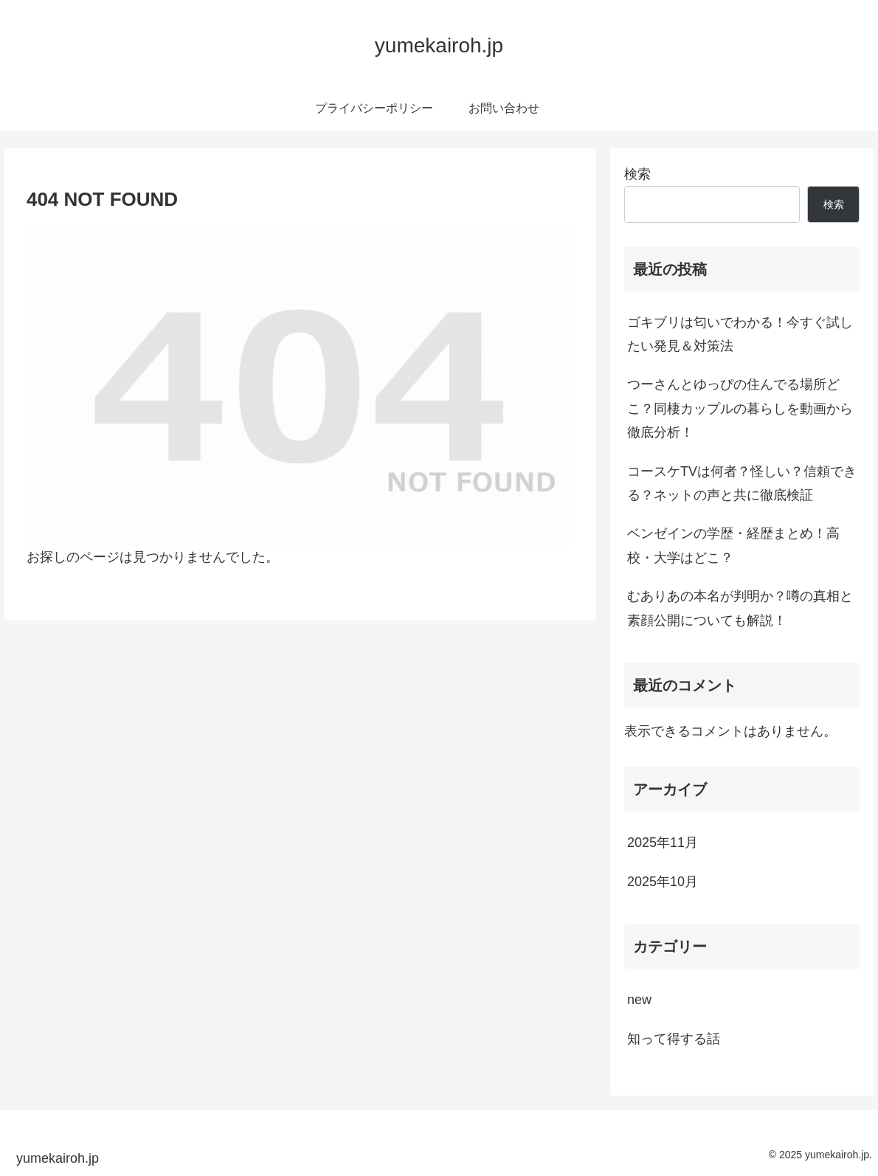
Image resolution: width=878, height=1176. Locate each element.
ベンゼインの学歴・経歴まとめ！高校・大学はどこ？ (733, 545)
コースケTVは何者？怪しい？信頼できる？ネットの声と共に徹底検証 (742, 483)
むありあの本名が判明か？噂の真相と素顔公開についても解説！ (740, 608)
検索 (637, 174)
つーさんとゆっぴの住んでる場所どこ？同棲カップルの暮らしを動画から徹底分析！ (740, 408)
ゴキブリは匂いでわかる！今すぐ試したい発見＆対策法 (740, 334)
